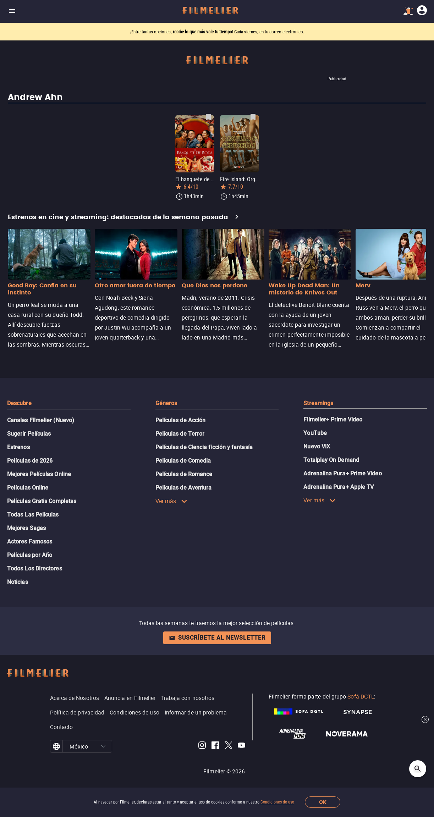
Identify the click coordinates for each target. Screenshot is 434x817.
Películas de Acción (180, 420)
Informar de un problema (196, 712)
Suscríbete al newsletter (217, 637)
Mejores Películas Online (39, 474)
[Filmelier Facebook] (215, 746)
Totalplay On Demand (331, 460)
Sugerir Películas (29, 433)
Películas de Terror (180, 433)
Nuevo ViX (316, 446)
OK (322, 802)
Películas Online (27, 487)
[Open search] (417, 768)
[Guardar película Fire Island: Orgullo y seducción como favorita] (253, 117)
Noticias (17, 582)
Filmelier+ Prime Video (332, 419)
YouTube (315, 433)
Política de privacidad (77, 712)
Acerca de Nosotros (74, 698)
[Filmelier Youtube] (241, 746)
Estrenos (18, 447)
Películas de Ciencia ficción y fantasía (204, 447)
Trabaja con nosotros (188, 698)
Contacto (61, 727)
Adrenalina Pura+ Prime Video (342, 473)
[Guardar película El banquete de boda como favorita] (208, 117)
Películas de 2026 (30, 460)
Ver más (171, 500)
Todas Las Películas (33, 514)
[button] (103, 746)
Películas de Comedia (183, 460)
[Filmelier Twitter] (228, 746)
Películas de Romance (184, 474)
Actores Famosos (29, 541)
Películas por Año (29, 555)
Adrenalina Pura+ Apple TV (338, 487)
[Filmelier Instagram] (202, 746)
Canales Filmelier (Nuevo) (40, 420)
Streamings (318, 403)
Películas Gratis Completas (41, 501)
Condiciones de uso (277, 802)
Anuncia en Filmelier (130, 698)
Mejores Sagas (26, 528)
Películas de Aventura (183, 487)
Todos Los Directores (34, 568)
